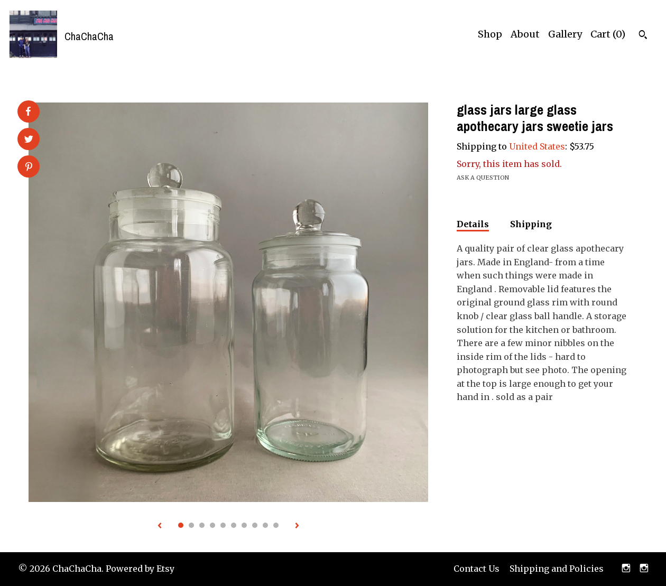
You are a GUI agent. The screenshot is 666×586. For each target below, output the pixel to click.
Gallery (565, 34)
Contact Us (477, 568)
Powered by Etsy (140, 568)
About (525, 34)
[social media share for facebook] (28, 111)
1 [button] (180, 525)
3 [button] (202, 525)
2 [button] (191, 525)
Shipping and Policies (557, 568)
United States (537, 146)
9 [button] (265, 525)
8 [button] (254, 525)
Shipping (531, 224)
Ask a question (483, 177)
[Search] (643, 36)
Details (473, 224)
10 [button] (276, 525)
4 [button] (212, 525)
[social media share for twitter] (28, 140)
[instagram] (626, 569)
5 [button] (223, 525)
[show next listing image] (297, 526)
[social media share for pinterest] (28, 167)
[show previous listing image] (160, 526)
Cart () (607, 34)
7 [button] (244, 525)
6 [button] (233, 525)
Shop (490, 34)
